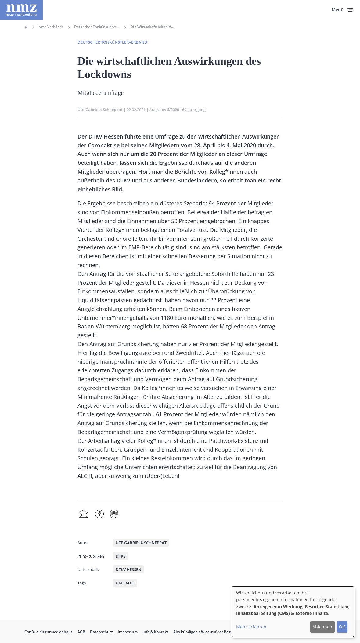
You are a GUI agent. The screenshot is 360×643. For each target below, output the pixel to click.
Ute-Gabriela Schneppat (100, 109)
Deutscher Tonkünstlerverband (97, 26)
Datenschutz (101, 631)
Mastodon (114, 514)
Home (26, 27)
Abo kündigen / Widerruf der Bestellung (208, 631)
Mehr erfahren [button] (251, 627)
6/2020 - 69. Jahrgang (186, 109)
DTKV (121, 556)
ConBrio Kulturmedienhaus (48, 631)
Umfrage (125, 583)
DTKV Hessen (128, 569)
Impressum (128, 631)
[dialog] (293, 612)
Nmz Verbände (51, 26)
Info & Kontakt (155, 631)
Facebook (99, 514)
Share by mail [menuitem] (83, 514)
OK (342, 627)
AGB (81, 631)
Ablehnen (322, 627)
